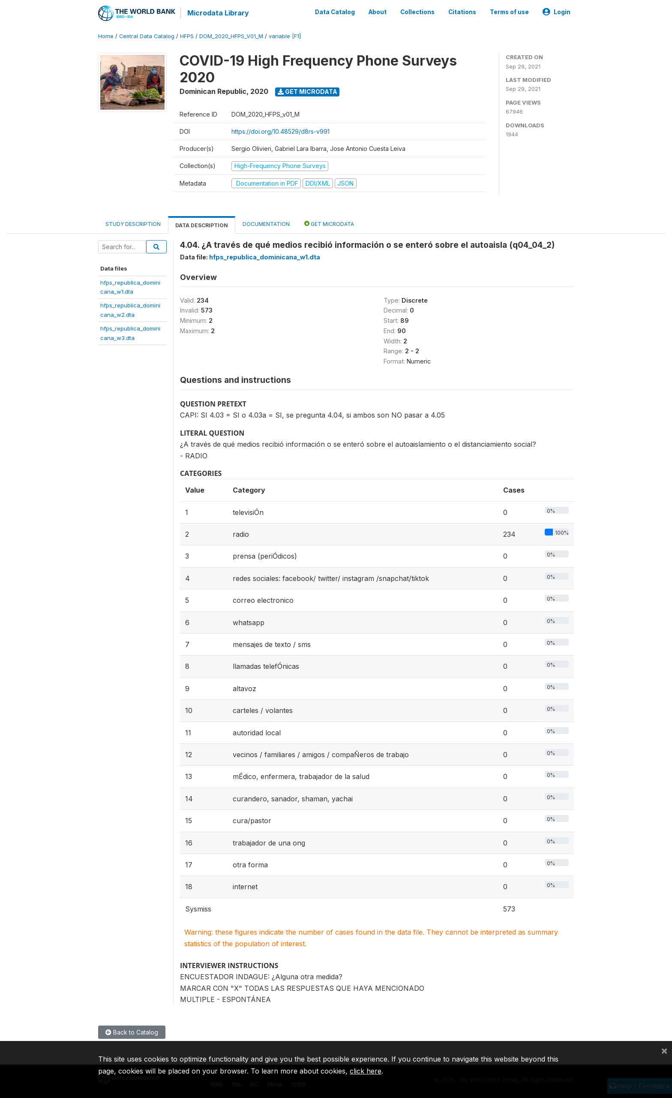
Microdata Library (218, 13)
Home (106, 36)
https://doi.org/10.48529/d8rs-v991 (280, 131)
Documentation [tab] (266, 224)
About (378, 12)
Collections (417, 12)
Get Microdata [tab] (329, 223)
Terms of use (509, 12)
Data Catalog (335, 12)
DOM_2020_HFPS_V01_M (231, 36)
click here (365, 1071)
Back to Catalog (131, 1032)
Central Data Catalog (146, 36)
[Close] (664, 1050)
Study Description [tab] (133, 224)
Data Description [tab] (201, 225)
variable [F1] (285, 36)
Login (556, 12)
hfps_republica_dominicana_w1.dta (264, 257)
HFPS (187, 36)
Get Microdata (307, 91)
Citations (462, 12)
